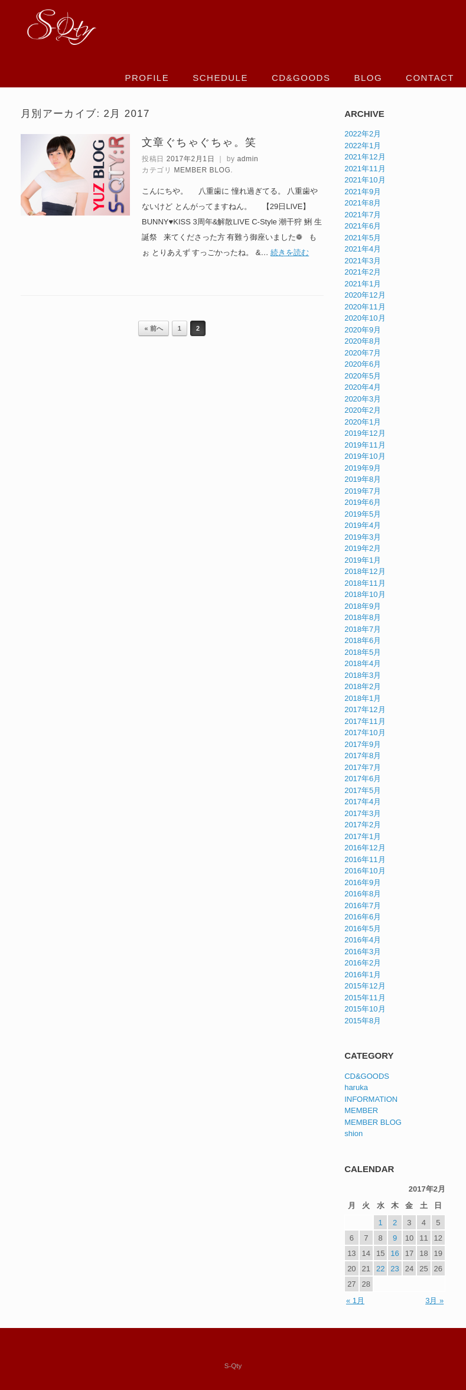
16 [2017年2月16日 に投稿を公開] (394, 1253)
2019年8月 (362, 479)
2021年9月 (362, 191)
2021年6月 (362, 225)
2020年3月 (362, 398)
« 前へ (153, 328)
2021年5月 (362, 237)
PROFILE (147, 77)
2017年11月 (364, 721)
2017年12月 (364, 709)
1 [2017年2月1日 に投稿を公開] (381, 1222)
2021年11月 (364, 168)
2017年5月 (362, 790)
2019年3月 (362, 537)
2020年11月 (364, 306)
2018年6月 (362, 640)
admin (248, 159)
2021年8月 (362, 202)
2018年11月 (364, 583)
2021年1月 (362, 283)
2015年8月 (362, 1020)
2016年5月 (362, 928)
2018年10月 (364, 594)
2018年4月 (362, 663)
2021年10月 (364, 179)
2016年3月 (362, 951)
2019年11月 (364, 445)
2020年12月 (364, 295)
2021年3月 (362, 260)
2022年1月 (362, 145)
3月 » (434, 1300)
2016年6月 (362, 916)
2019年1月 (362, 560)
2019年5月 (362, 514)
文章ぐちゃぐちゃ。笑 (199, 142)
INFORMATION (370, 1099)
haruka (356, 1087)
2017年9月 (362, 744)
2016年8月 (362, 893)
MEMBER (361, 1110)
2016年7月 (362, 905)
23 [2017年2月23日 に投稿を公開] (394, 1268)
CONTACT (430, 77)
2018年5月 (362, 652)
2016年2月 (362, 962)
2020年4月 (362, 387)
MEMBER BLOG (202, 170)
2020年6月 (362, 364)
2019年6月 (362, 502)
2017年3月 (362, 813)
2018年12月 (364, 571)
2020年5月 (362, 375)
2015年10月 (364, 1008)
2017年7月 (362, 767)
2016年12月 (364, 847)
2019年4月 (362, 525)
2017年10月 (364, 732)
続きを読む (290, 252)
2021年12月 (364, 156)
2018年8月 (362, 617)
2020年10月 (364, 318)
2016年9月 (362, 882)
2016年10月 (364, 870)
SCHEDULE (220, 77)
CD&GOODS (301, 77)
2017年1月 (362, 836)
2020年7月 (362, 352)
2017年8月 (362, 755)
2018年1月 (362, 698)
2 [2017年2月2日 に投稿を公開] (395, 1222)
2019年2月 (362, 548)
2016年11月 (364, 859)
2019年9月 (362, 468)
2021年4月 (362, 248)
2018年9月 (362, 606)
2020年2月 (362, 410)
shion (353, 1133)
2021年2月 (362, 271)
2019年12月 (364, 433)
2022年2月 (362, 133)
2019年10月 (364, 456)
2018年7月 (362, 629)
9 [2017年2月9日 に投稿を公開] (395, 1238)
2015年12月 (364, 985)
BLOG (368, 77)
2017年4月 (362, 801)
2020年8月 (362, 341)
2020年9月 (362, 329)
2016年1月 (362, 974)
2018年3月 (362, 675)
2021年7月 (362, 214)
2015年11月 (364, 997)
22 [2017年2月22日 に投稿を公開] (380, 1268)
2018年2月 (362, 686)
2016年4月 (362, 939)
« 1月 (355, 1300)
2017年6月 (362, 778)
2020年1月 (362, 421)
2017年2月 (362, 824)
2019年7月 (362, 491)
